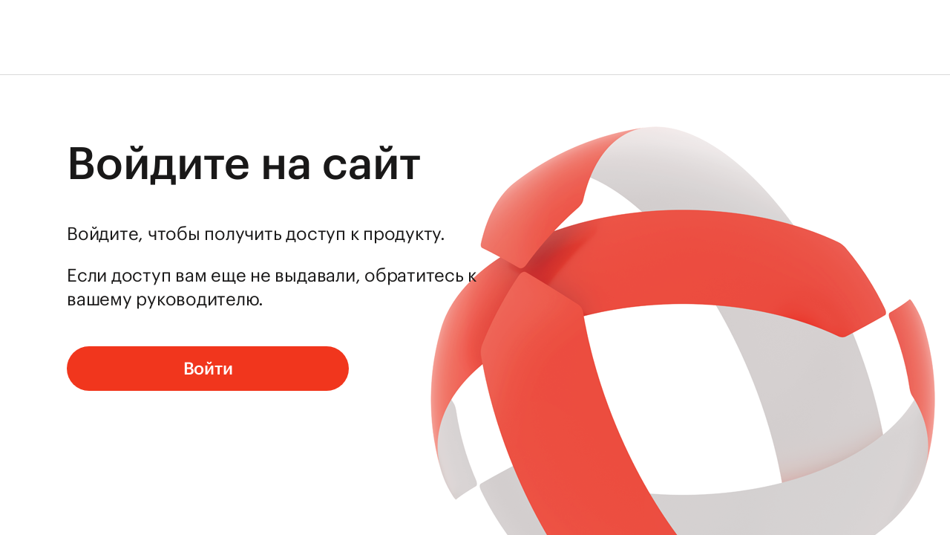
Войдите (102, 233)
